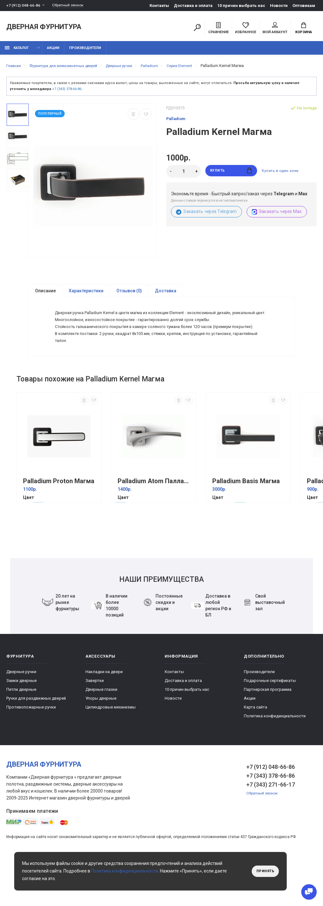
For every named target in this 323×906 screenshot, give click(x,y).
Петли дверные (21, 731)
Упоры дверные (100, 740)
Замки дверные (21, 722)
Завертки (94, 722)
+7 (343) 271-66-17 (270, 826)
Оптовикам (303, 5)
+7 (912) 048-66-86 (23, 5)
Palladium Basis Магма (246, 522)
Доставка (165, 294)
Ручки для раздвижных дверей (36, 740)
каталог (17, 51)
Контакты (159, 5)
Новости (279, 5)
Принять (264, 871)
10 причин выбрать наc (241, 5)
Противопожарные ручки (31, 748)
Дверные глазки (101, 731)
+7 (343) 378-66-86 (66, 92)
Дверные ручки (21, 713)
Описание (45, 294)
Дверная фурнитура (43, 28)
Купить (231, 175)
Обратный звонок (71, 5)
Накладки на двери (104, 713)
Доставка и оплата (193, 5)
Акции (53, 51)
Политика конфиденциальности (275, 757)
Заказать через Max (277, 215)
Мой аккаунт (274, 29)
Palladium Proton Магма (58, 522)
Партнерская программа (267, 731)
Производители (85, 51)
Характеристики (86, 294)
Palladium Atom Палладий (155, 522)
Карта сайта (255, 748)
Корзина (303, 29)
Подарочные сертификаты (270, 722)
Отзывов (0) (129, 294)
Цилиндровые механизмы (110, 748)
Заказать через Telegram (206, 215)
